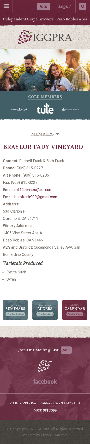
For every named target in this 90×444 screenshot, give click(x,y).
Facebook (45, 381)
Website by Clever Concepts (45, 435)
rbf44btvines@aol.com (33, 189)
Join (44, 6)
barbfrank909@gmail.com (35, 197)
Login (64, 6)
